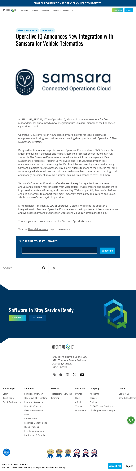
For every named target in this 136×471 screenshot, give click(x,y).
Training (55, 398)
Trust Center (9, 398)
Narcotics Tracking (33, 406)
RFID (26, 414)
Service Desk (30, 418)
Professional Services (61, 393)
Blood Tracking (31, 426)
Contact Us (124, 393)
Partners (94, 402)
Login (5, 393)
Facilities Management (35, 422)
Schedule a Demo (127, 398)
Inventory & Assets (33, 402)
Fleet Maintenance (33, 410)
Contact (66, 10)
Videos (78, 406)
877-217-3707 (59, 367)
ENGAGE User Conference (102, 406)
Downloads (80, 410)
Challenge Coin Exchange (102, 410)
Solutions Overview (33, 393)
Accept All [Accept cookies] (115, 466)
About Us (94, 393)
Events (78, 393)
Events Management (34, 431)
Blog (77, 398)
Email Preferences (12, 402)
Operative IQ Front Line (35, 398)
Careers (93, 398)
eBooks (78, 402)
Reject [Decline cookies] (129, 466)
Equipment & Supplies (35, 435)
